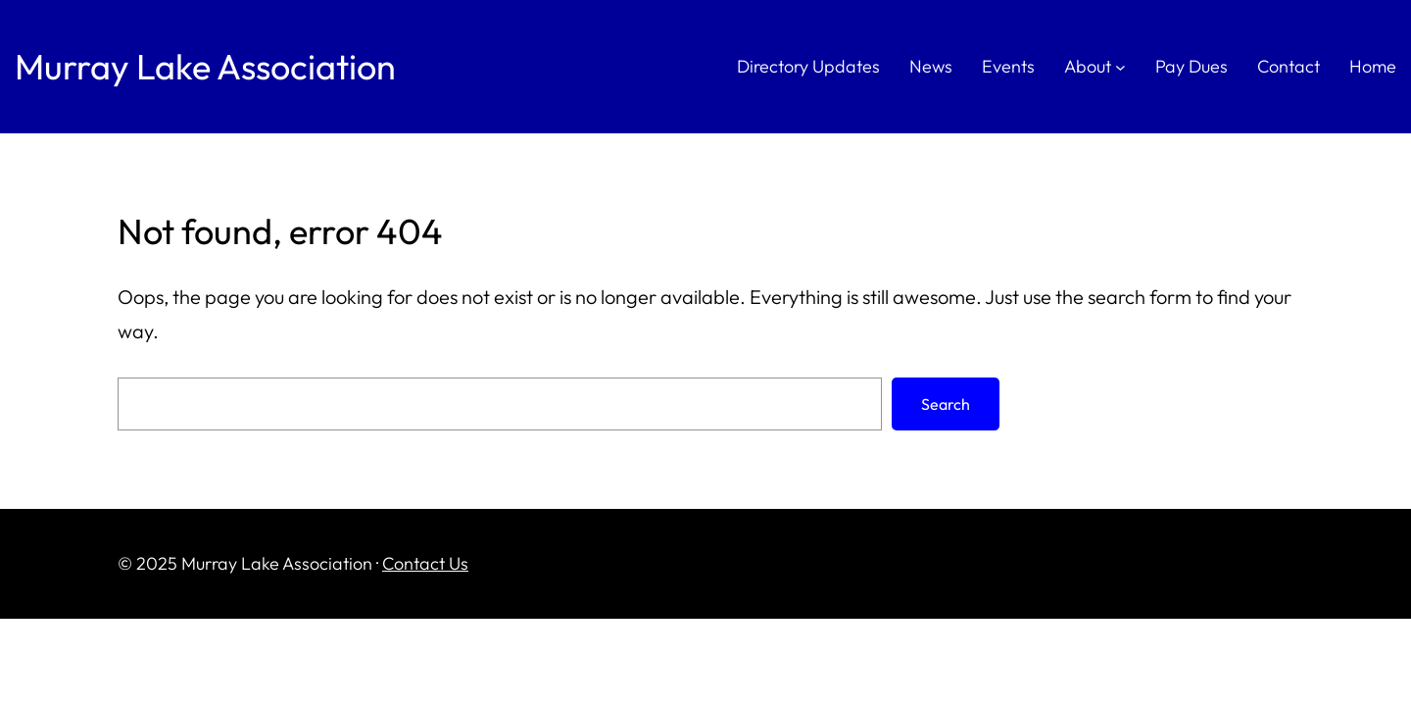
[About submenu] (1120, 67)
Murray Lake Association (205, 66)
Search (945, 404)
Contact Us (425, 563)
